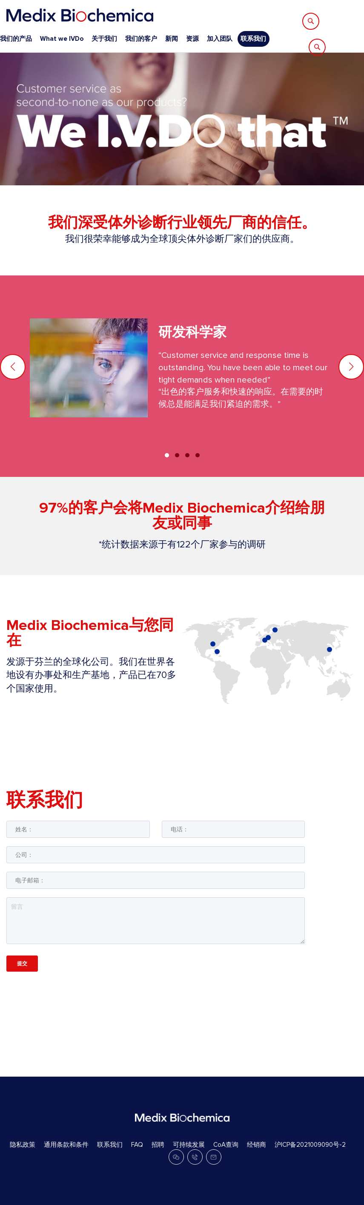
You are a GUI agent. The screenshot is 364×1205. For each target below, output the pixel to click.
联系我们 (253, 39)
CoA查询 (225, 1144)
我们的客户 (141, 39)
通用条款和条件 (66, 1144)
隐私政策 (22, 1144)
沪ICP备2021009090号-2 (310, 1144)
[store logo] (79, 15)
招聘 (158, 1144)
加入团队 (219, 39)
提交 (22, 963)
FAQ (137, 1144)
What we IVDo (61, 39)
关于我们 (104, 39)
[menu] (134, 39)
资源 (192, 39)
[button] (351, 367)
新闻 (171, 39)
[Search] (310, 21)
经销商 (256, 1144)
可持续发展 (189, 1144)
